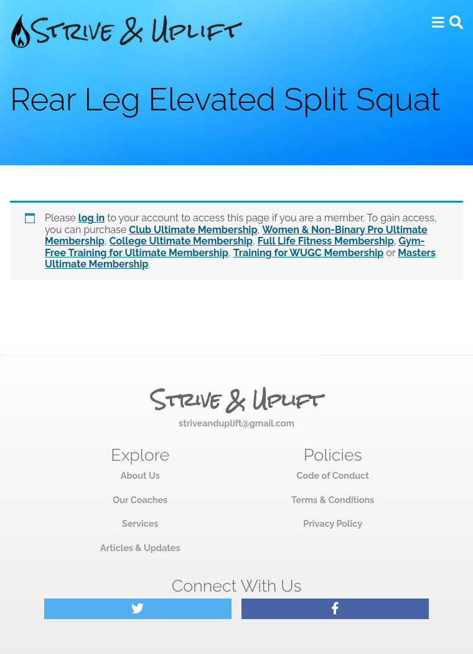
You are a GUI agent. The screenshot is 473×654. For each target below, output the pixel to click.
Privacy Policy (332, 523)
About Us (140, 475)
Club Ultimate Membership (193, 230)
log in (91, 218)
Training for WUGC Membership (308, 253)
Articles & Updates (140, 547)
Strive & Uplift (236, 400)
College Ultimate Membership (181, 241)
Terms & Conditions (332, 499)
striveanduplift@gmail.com (236, 423)
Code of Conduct (333, 475)
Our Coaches (140, 499)
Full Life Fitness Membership (326, 241)
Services (140, 523)
